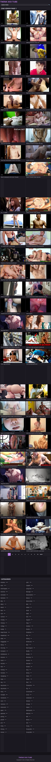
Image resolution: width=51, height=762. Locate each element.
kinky (3, 726)
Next (41, 554)
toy (28, 688)
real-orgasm (30, 648)
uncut (29, 695)
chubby (4, 620)
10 (37, 554)
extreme (4, 657)
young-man (30, 729)
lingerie (29, 585)
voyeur (29, 707)
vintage (29, 704)
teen (29, 682)
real (28, 645)
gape (3, 679)
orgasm (29, 620)
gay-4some (5, 688)
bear (3, 610)
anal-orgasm (5, 588)
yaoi (28, 723)
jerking (4, 716)
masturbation (31, 595)
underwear (30, 698)
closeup (4, 623)
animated (4, 595)
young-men (30, 732)
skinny (29, 673)
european (4, 651)
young (29, 726)
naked (29, 607)
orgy (28, 623)
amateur (4, 582)
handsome (5, 698)
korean (4, 732)
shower (29, 667)
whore (29, 720)
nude (29, 610)
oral (28, 617)
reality (29, 651)
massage (29, 592)
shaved (29, 660)
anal (4, 585)
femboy (4, 670)
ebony (3, 645)
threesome (30, 685)
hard (3, 701)
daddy (4, 629)
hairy (4, 691)
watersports (30, 710)
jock (3, 723)
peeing (29, 638)
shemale (29, 663)
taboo (29, 676)
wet (28, 716)
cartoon (4, 617)
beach (3, 607)
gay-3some (5, 685)
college (4, 626)
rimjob (29, 654)
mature (29, 598)
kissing (4, 729)
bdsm (4, 604)
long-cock (30, 588)
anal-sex (4, 592)
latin (29, 582)
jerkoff (4, 720)
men (29, 604)
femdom (4, 673)
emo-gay (4, 648)
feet (3, 667)
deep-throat (5, 632)
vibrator (29, 701)
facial (4, 660)
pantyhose (30, 632)
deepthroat (5, 635)
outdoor (30, 626)
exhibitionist (5, 654)
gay (3, 682)
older (29, 613)
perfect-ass (30, 642)
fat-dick (4, 663)
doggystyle (5, 642)
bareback (5, 598)
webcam (29, 713)
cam (3, 613)
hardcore (5, 704)
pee (28, 635)
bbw (3, 601)
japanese (4, 713)
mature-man (30, 601)
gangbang (5, 676)
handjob (4, 695)
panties (29, 629)
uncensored (30, 691)
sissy (28, 670)
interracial (5, 707)
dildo (3, 638)
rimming (29, 657)
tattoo (29, 679)
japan (4, 710)
